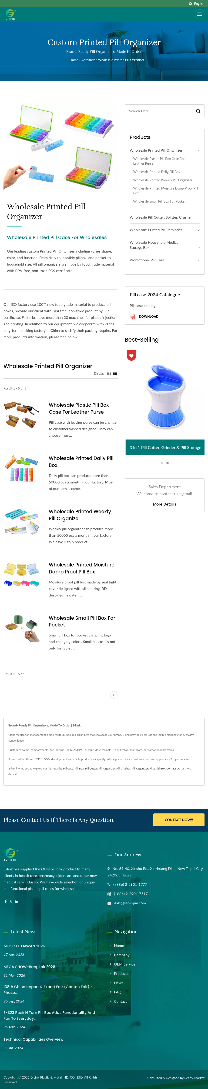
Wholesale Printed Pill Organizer (121, 60)
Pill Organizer (107, 768)
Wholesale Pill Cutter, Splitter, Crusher (161, 217)
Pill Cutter (91, 768)
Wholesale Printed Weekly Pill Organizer (80, 515)
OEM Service (124, 964)
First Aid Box (157, 768)
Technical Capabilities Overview (33, 1039)
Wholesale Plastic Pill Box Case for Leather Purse (79, 408)
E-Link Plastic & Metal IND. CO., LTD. (56, 1077)
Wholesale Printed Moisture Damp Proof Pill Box (82, 568)
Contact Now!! (179, 820)
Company (122, 954)
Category (88, 60)
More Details (164, 504)
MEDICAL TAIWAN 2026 (24, 946)
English (199, 4)
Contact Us (173, 768)
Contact (120, 1001)
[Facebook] (6, 901)
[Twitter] (11, 901)
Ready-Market (194, 1078)
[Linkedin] (16, 901)
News (118, 982)
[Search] (158, 111)
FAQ (117, 991)
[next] (113, 695)
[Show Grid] (109, 373)
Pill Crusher (123, 768)
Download (144, 317)
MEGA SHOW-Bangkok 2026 (29, 966)
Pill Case (68, 768)
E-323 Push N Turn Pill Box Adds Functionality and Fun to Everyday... (49, 1015)
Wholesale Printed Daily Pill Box (82, 462)
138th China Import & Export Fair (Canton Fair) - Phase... (48, 989)
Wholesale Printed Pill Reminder (156, 229)
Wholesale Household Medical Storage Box (154, 245)
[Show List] (115, 373)
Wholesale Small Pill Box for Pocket (83, 621)
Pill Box (79, 768)
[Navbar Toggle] (200, 14)
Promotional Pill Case (147, 260)
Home (74, 60)
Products (121, 973)
